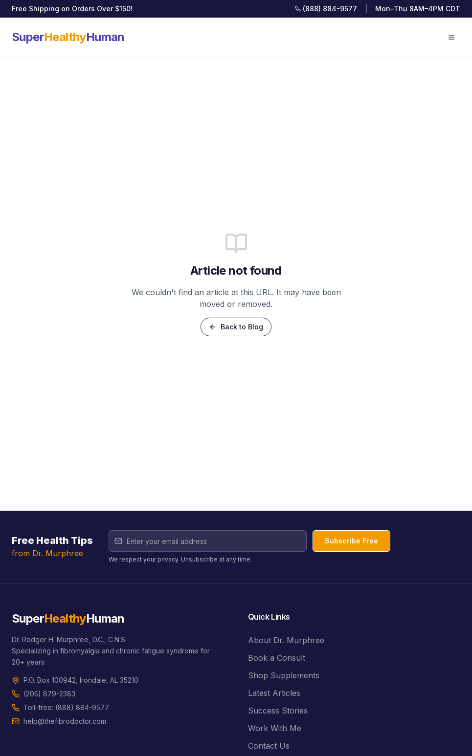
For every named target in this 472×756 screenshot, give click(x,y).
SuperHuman (68, 37)
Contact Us (269, 746)
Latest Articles (274, 693)
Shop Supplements (283, 675)
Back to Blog (236, 327)
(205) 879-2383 (49, 694)
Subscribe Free (351, 541)
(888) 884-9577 (326, 8)
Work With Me (274, 728)
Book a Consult (276, 658)
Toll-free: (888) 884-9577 (66, 707)
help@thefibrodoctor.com (64, 721)
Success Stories (278, 710)
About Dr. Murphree (286, 640)
